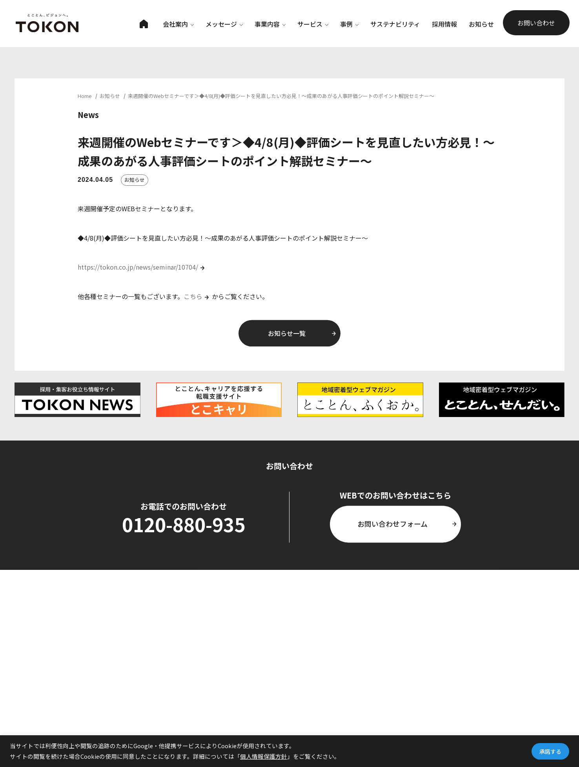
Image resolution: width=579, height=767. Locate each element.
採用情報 (444, 24)
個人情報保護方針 (263, 756)
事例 (349, 24)
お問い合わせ (536, 22)
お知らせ (481, 24)
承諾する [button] (550, 751)
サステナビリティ (395, 24)
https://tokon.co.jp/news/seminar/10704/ (138, 267)
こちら (193, 296)
